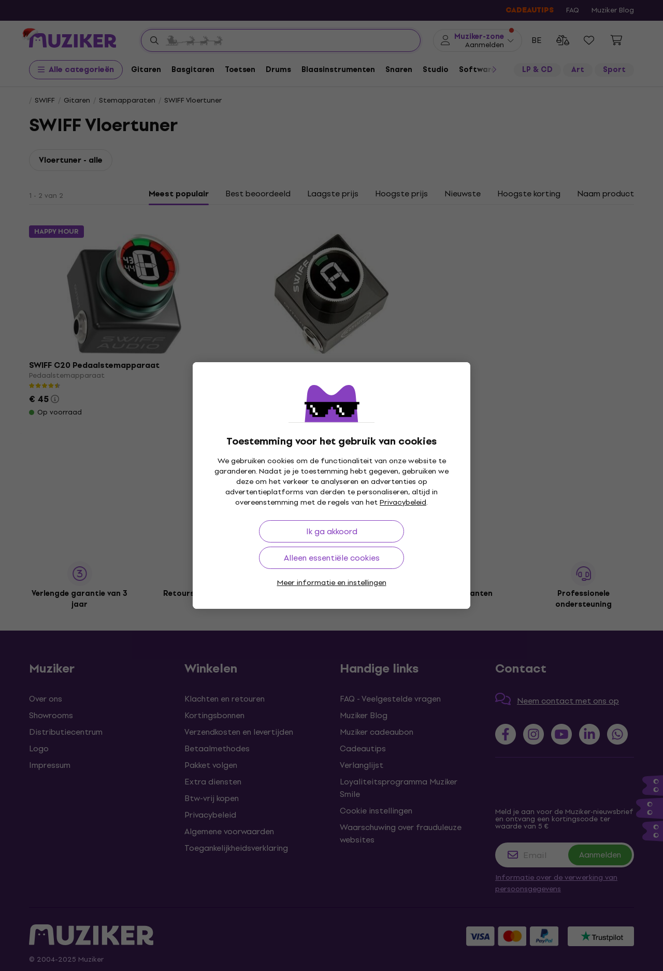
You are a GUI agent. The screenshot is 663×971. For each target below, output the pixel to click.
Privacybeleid (403, 502)
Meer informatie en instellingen (331, 582)
